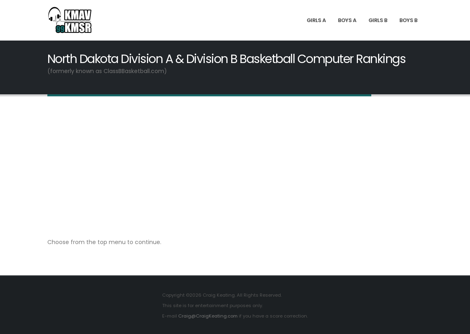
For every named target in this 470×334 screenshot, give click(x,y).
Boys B (408, 20)
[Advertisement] (235, 166)
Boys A (347, 20)
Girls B (377, 20)
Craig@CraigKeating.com (208, 316)
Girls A (316, 20)
